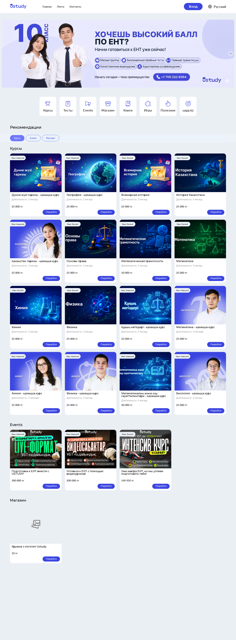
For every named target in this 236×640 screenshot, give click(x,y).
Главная (47, 6)
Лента (60, 6)
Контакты (75, 6)
